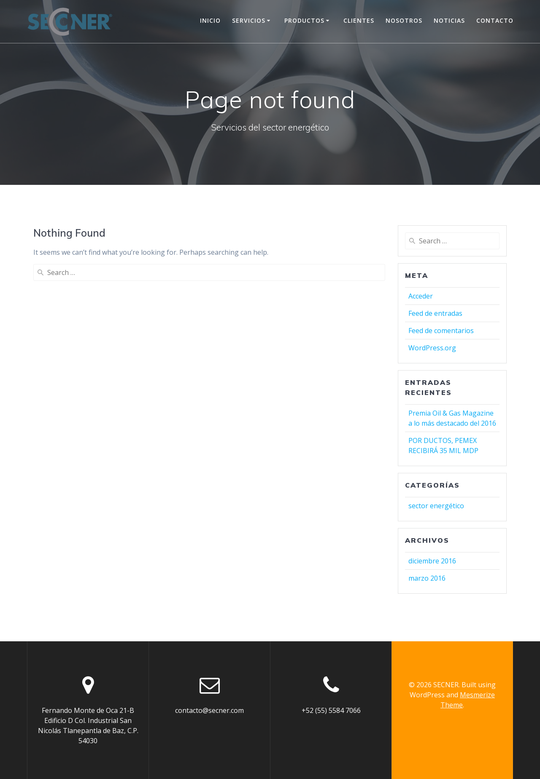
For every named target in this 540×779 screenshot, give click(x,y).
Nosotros (404, 20)
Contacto (494, 20)
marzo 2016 (427, 578)
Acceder (420, 296)
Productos (304, 20)
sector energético (436, 505)
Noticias (449, 20)
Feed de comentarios (441, 330)
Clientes (358, 20)
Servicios (248, 20)
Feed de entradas (435, 313)
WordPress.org (432, 347)
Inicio (210, 20)
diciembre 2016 (432, 561)
